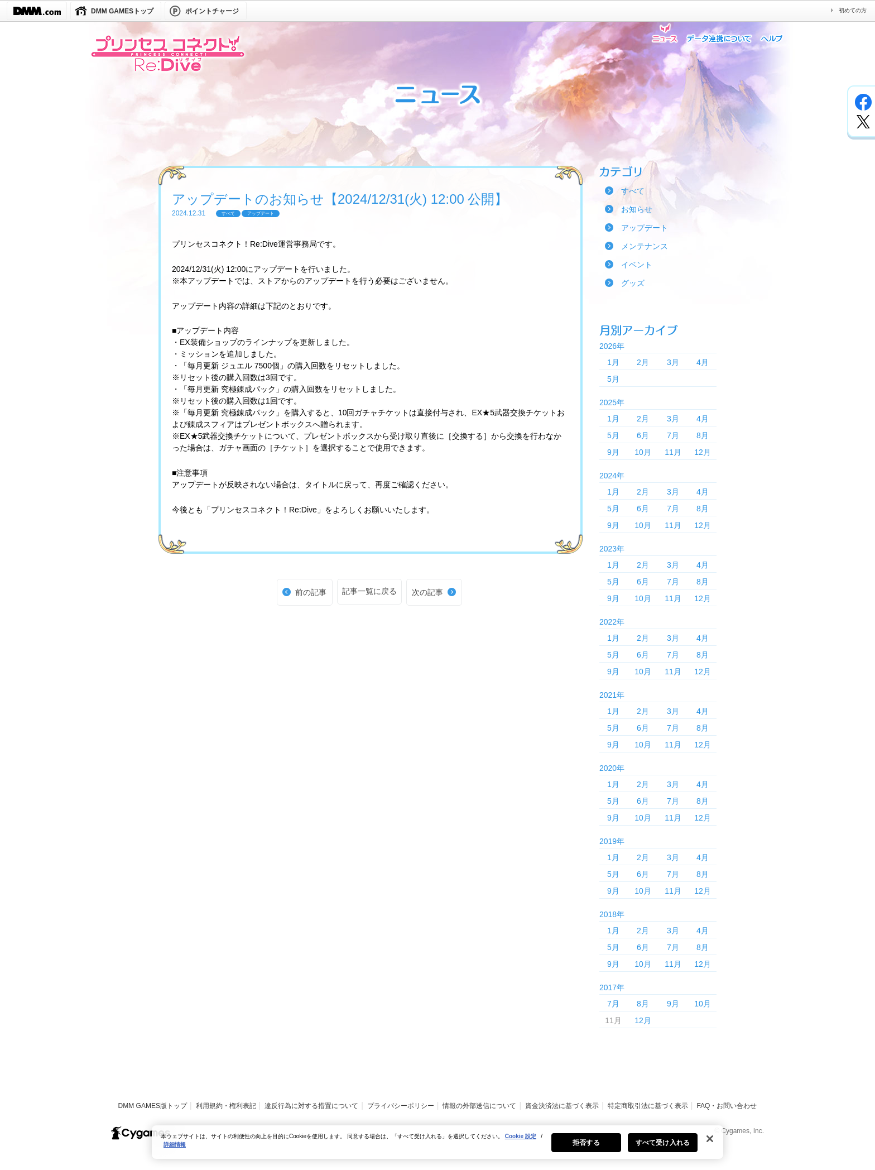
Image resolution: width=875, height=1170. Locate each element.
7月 (673, 435)
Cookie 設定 (520, 1143)
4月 (702, 362)
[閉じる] (710, 1145)
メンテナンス (644, 246)
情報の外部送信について (479, 1106)
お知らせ (636, 209)
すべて (633, 190)
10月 (642, 452)
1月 (613, 362)
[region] (437, 1149)
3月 (673, 362)
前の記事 (310, 592)
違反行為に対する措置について (311, 1106)
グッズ (633, 283)
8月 (702, 435)
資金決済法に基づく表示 (562, 1106)
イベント (636, 264)
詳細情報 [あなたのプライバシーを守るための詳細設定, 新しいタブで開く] (175, 1151)
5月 (613, 379)
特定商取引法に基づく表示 (648, 1106)
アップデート (644, 227)
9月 (613, 452)
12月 (702, 452)
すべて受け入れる (663, 1149)
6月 (643, 435)
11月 (673, 452)
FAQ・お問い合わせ (726, 1106)
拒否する (586, 1149)
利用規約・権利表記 (226, 1106)
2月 (643, 362)
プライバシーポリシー (400, 1106)
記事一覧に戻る (369, 591)
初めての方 (853, 10)
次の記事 (427, 592)
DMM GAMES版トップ (152, 1106)
